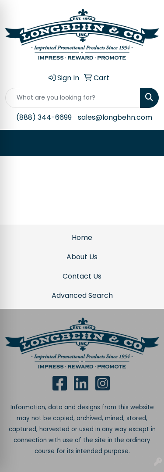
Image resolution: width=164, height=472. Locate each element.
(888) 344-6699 (44, 117)
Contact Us (82, 276)
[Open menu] (146, 142)
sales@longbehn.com (115, 117)
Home (82, 237)
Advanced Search (82, 295)
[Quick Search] (72, 98)
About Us (82, 257)
